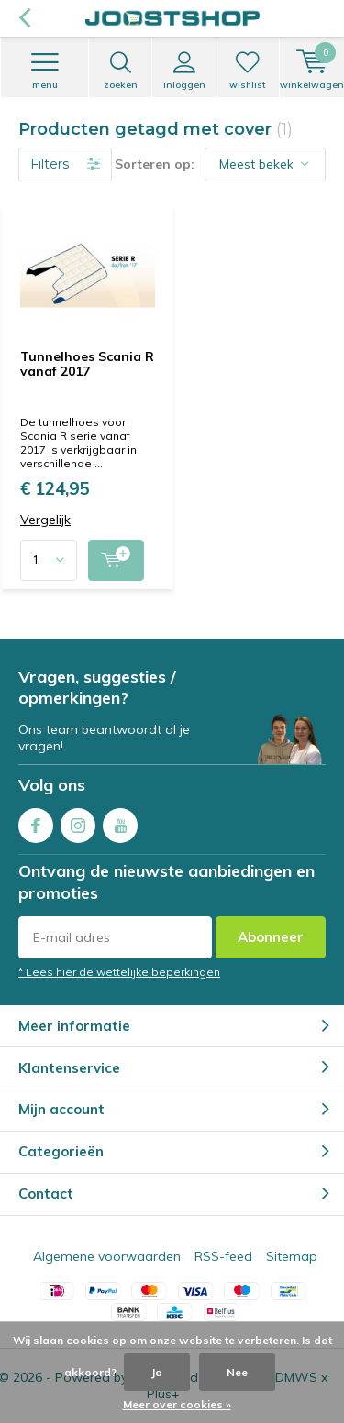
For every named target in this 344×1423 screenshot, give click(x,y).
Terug (24, 18)
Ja (156, 1372)
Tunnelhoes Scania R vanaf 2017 (87, 363)
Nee (237, 1372)
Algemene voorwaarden (107, 1256)
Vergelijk (45, 520)
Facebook (35, 821)
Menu (44, 70)
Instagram (78, 821)
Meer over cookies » (177, 1404)
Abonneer (271, 937)
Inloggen (183, 70)
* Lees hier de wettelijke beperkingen (119, 972)
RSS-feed (223, 1256)
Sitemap (291, 1256)
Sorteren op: (154, 164)
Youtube (120, 821)
